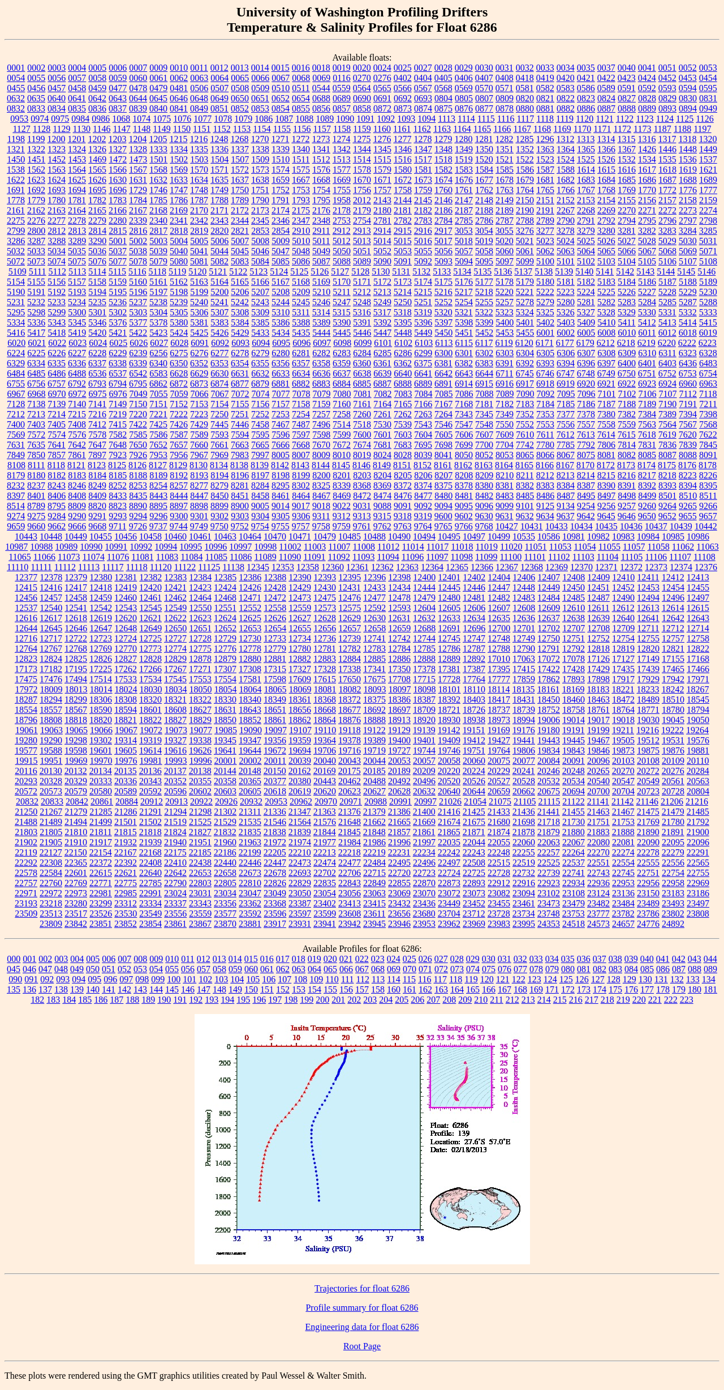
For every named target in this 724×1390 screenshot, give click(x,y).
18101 (449, 689)
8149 (382, 465)
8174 (646, 465)
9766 (464, 526)
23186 (698, 893)
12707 (573, 628)
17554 (225, 679)
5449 (423, 332)
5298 (36, 312)
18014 (101, 689)
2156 (647, 200)
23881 (250, 924)
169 (536, 989)
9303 (240, 516)
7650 (138, 445)
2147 (464, 200)
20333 (100, 781)
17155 (673, 659)
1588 (566, 169)
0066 (260, 78)
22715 (374, 873)
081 (584, 969)
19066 (101, 730)
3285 (708, 231)
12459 (100, 597)
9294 (138, 516)
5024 (566, 241)
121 (503, 979)
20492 (399, 781)
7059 (179, 394)
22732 (523, 873)
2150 (525, 200)
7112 (688, 394)
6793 (97, 383)
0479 (158, 88)
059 (235, 969)
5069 (688, 251)
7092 (546, 394)
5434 (281, 332)
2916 (423, 231)
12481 (474, 597)
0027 (423, 67)
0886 (586, 108)
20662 (523, 791)
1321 (16, 149)
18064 (250, 689)
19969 (76, 760)
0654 (301, 98)
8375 (443, 485)
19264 (697, 730)
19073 (176, 730)
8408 (77, 496)
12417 (75, 587)
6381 (443, 363)
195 (243, 999)
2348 (321, 220)
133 (693, 979)
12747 (474, 638)
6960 (688, 383)
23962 (449, 924)
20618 (275, 791)
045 (13, 969)
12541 (75, 608)
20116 (26, 771)
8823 (118, 506)
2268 (586, 210)
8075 (586, 455)
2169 (179, 210)
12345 (258, 567)
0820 (525, 98)
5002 (138, 241)
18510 (673, 699)
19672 (275, 750)
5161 (158, 281)
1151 (201, 129)
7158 (301, 404)
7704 (504, 445)
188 (132, 999)
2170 (199, 210)
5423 (158, 332)
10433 (556, 526)
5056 (443, 251)
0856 (321, 108)
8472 (362, 496)
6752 (667, 373)
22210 (299, 852)
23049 (275, 893)
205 (401, 999)
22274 (623, 852)
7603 (403, 434)
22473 (299, 862)
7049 (139, 394)
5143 (645, 271)
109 (316, 979)
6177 (565, 343)
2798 (708, 220)
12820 (648, 648)
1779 (36, 200)
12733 (275, 638)
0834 (57, 108)
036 (584, 959)
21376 (349, 811)
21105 (525, 801)
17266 (150, 669)
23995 (523, 924)
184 (69, 999)
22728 (499, 873)
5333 (708, 312)
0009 (158, 67)
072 (441, 969)
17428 (573, 669)
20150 (275, 771)
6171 (545, 343)
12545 (150, 608)
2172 (240, 210)
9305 (281, 516)
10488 (374, 536)
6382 (464, 363)
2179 (362, 210)
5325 (545, 312)
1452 (57, 159)
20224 (474, 771)
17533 (125, 679)
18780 (673, 710)
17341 (374, 669)
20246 (548, 771)
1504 (219, 159)
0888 (627, 108)
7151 (158, 404)
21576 (324, 822)
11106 (656, 557)
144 (156, 989)
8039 (423, 455)
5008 (260, 241)
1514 (362, 159)
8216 (627, 475)
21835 (250, 832)
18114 (499, 689)
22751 (648, 873)
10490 (399, 536)
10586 (548, 536)
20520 (449, 781)
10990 (91, 546)
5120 (197, 271)
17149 (648, 659)
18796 (26, 720)
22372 (100, 862)
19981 (151, 760)
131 (661, 979)
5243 (260, 302)
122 (518, 979)
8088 (688, 455)
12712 (673, 628)
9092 (423, 506)
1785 (158, 200)
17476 (51, 679)
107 (284, 979)
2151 (545, 200)
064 (314, 969)
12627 (299, 618)
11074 (94, 557)
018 (298, 959)
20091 (573, 760)
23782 (623, 913)
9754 (260, 526)
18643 (250, 710)
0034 (566, 67)
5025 (586, 241)
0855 (301, 108)
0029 (464, 67)
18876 (349, 720)
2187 (464, 210)
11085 (216, 557)
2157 (667, 200)
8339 (342, 485)
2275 (16, 220)
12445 (449, 587)
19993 (176, 760)
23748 (548, 913)
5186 (647, 281)
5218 (484, 292)
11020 (511, 546)
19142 (449, 730)
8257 (179, 485)
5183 (606, 281)
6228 (97, 353)
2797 (688, 220)
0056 (57, 78)
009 (156, 959)
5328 (606, 312)
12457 (51, 597)
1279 (443, 139)
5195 (118, 292)
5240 (199, 302)
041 (663, 959)
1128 (41, 129)
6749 (606, 373)
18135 (523, 689)
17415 (523, 669)
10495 (449, 536)
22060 (523, 842)
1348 (443, 149)
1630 (118, 180)
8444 (179, 496)
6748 (586, 373)
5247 (342, 302)
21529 (225, 822)
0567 (423, 88)
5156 (57, 281)
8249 (97, 485)
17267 (175, 669)
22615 (100, 873)
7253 (281, 414)
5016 (423, 241)
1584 (484, 169)
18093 (375, 689)
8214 (586, 475)
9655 (688, 516)
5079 (158, 261)
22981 (100, 893)
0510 (281, 88)
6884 (342, 383)
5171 (362, 281)
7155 (240, 404)
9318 (403, 516)
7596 (281, 434)
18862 (299, 720)
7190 (667, 404)
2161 (16, 210)
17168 (698, 659)
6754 (708, 373)
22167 (125, 852)
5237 (138, 302)
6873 (199, 383)
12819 (623, 648)
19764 (499, 750)
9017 (301, 506)
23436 (424, 903)
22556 (673, 862)
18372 (349, 699)
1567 (138, 169)
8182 (57, 475)
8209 (484, 475)
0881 (545, 108)
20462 (349, 781)
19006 (548, 720)
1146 (101, 129)
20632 (424, 791)
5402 (545, 322)
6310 (647, 353)
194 (227, 999)
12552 (250, 608)
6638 (362, 373)
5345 (77, 322)
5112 (57, 271)
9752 (240, 526)
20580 (100, 791)
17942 (673, 679)
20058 (449, 760)
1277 (402, 139)
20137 (175, 771)
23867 (200, 924)
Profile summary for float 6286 (361, 1307)
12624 (225, 618)
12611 (598, 608)
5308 (240, 312)
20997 (425, 801)
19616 (175, 750)
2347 (301, 220)
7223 (199, 414)
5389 (321, 322)
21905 (51, 842)
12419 (125, 587)
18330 (225, 699)
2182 (423, 210)
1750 (240, 190)
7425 (158, 424)
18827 (175, 720)
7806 (606, 445)
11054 (585, 546)
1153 (242, 129)
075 (488, 969)
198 (291, 999)
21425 (474, 811)
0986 (101, 118)
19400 (399, 740)
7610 (525, 434)
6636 (321, 373)
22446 (250, 862)
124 (550, 979)
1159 (361, 129)
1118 (545, 118)
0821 (545, 98)
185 (85, 999)
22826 (275, 883)
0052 (688, 67)
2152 (566, 200)
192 (195, 999)
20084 (548, 760)
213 (528, 999)
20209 (424, 771)
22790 (175, 883)
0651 (260, 98)
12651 (200, 628)
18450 (548, 699)
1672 (403, 180)
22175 (175, 852)
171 (552, 989)
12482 (499, 597)
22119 (26, 852)
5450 (443, 332)
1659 (281, 180)
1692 (36, 190)
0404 (423, 78)
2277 (57, 220)
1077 (202, 118)
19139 (424, 730)
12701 (523, 628)
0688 (321, 98)
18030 (151, 689)
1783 (118, 200)
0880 (525, 108)
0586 (586, 88)
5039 (158, 251)
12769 (100, 648)
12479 (424, 597)
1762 (484, 190)
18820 (100, 720)
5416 (16, 332)
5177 (484, 281)
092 (47, 979)
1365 (586, 149)
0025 (403, 67)
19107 (300, 730)
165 (473, 989)
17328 (324, 669)
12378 (51, 577)
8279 (219, 485)
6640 (403, 373)
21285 (100, 811)
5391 (362, 322)
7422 (138, 424)
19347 (250, 740)
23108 (573, 893)
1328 (138, 149)
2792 (606, 220)
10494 (424, 536)
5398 (464, 322)
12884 (349, 659)
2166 (118, 210)
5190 (16, 292)
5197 (158, 292)
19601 (100, 750)
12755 (648, 638)
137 (45, 989)
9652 (667, 516)
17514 (100, 679)
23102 (548, 893)
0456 (36, 88)
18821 (125, 720)
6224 (16, 353)
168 (520, 989)
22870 (424, 883)
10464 (250, 536)
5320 (443, 312)
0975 (60, 118)
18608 (175, 710)
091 (31, 979)
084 (631, 969)
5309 (260, 312)
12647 (100, 628)
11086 (241, 557)
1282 (504, 139)
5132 (421, 271)
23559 (200, 913)
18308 (125, 699)
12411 (648, 577)
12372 (631, 567)
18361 (299, 699)
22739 (548, 873)
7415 (118, 424)
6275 (179, 353)
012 (203, 959)
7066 (200, 394)
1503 (199, 159)
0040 (627, 67)
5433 (260, 332)
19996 (200, 760)
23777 (598, 913)
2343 (219, 220)
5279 (545, 302)
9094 (443, 506)
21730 (573, 822)
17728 (449, 679)
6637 (342, 373)
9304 (260, 516)
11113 (89, 567)
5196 (138, 292)
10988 (41, 546)
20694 (573, 791)
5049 (321, 251)
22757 (26, 883)
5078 (138, 261)
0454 (708, 78)
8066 (545, 455)
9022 (342, 506)
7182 (504, 404)
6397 (606, 363)
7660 (199, 445)
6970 (57, 394)
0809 (504, 98)
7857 (57, 455)
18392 (449, 699)
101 (189, 979)
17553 (200, 679)
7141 (97, 404)
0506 (199, 88)
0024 (382, 67)
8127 (158, 465)
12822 (698, 648)
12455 (698, 587)
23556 (175, 913)
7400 (16, 424)
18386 (399, 699)
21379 (374, 811)
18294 (51, 699)
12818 (598, 648)
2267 (566, 210)
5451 (464, 332)
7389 (667, 414)
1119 (565, 118)
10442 (706, 526)
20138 (200, 771)
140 (93, 989)
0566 (403, 88)
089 (710, 969)
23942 (349, 924)
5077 (118, 261)
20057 (424, 760)
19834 (548, 750)
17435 (623, 669)
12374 (681, 567)
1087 (284, 118)
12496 (673, 597)
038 (615, 959)
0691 (382, 98)
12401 (449, 577)
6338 (118, 363)
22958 (673, 883)
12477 (374, 597)
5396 (423, 322)
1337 (240, 149)
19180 (548, 730)
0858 (362, 108)
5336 (36, 322)
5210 (321, 292)
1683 (586, 180)
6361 (382, 363)
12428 (275, 587)
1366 (606, 149)
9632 (525, 516)
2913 (362, 231)
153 (298, 989)
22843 (349, 883)
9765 (443, 526)
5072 (16, 261)
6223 (708, 343)
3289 (77, 241)
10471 (299, 536)
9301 (199, 516)
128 (613, 979)
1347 (423, 149)
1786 (179, 200)
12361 (357, 567)
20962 (301, 801)
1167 (522, 129)
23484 (623, 903)
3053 (464, 231)
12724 (125, 638)
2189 (504, 210)
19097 (275, 730)
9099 (504, 506)
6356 (281, 363)
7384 (647, 414)
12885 (374, 659)
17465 (673, 669)
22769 (75, 883)
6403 (667, 363)
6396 (586, 363)
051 (108, 969)
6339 (138, 363)
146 (188, 989)
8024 (382, 455)
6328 (708, 353)
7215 (77, 414)
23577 (225, 913)
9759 (342, 526)
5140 (584, 271)
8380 (484, 485)
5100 (545, 261)
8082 (627, 455)
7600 (362, 434)
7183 (525, 404)
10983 (623, 536)
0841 (179, 108)
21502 (150, 822)
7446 (240, 424)
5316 (362, 312)
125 (566, 979)
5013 (362, 241)
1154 (261, 129)
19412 (474, 740)
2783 (423, 220)
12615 (698, 608)
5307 (219, 312)
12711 (648, 628)
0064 (219, 78)
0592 (647, 88)
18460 (573, 699)
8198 (281, 475)
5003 (158, 241)
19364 (324, 740)
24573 (598, 924)
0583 (566, 88)
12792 (573, 648)
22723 (424, 873)
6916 (504, 383)
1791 (281, 200)
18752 (548, 710)
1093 (406, 118)
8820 (97, 506)
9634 (545, 516)
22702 (324, 873)
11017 (437, 546)
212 (512, 999)
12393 (324, 577)
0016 (301, 67)
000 (13, 959)
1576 (321, 169)
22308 (51, 862)
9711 (117, 526)
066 (346, 969)
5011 (321, 241)
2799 (16, 231)
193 (211, 999)
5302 (118, 312)
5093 (443, 261)
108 (300, 979)
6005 (586, 332)
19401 (424, 740)
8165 (524, 465)
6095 (281, 343)
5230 (708, 292)
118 (455, 979)
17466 (698, 669)
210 (481, 999)
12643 (698, 618)
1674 (443, 180)
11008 (364, 546)
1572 (240, 169)
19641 (225, 750)
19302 (100, 740)
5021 (525, 241)
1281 (484, 139)
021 (346, 959)
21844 (324, 832)
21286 (125, 811)
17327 (299, 669)
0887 (606, 108)
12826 (100, 659)
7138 (36, 404)
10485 (349, 536)
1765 (545, 190)
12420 (150, 587)
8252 (118, 485)
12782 (349, 648)
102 (205, 979)
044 (710, 959)
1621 (708, 169)
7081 (363, 394)
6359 (342, 363)
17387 (474, 669)
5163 (199, 281)
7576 (77, 434)
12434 (399, 587)
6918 (545, 383)
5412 (647, 322)
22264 (573, 852)
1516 (403, 159)
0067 (281, 78)
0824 (606, 98)
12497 (698, 597)
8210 (504, 475)
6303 (504, 353)
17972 (26, 689)
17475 (26, 679)
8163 (484, 465)
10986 (698, 536)
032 (520, 959)
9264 (667, 506)
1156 (302, 129)
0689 (342, 98)
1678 (504, 180)
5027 (627, 241)
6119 (503, 343)
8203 (362, 475)
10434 (581, 526)
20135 (125, 771)
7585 (138, 434)
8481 (464, 496)
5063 (566, 251)
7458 (260, 424)
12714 (698, 628)
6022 (57, 343)
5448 (403, 332)
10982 (598, 536)
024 (393, 959)
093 (63, 979)
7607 (484, 434)
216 (576, 999)
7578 (97, 434)
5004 (179, 241)
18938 (474, 720)
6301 (464, 353)
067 (362, 969)
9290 (77, 516)
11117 (112, 567)
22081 (623, 842)
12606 (474, 608)
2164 (77, 210)
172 (568, 989)
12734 (299, 638)
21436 (523, 811)
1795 (321, 200)
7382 (627, 414)
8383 (545, 485)
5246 (321, 302)
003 (61, 959)
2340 (158, 220)
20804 (698, 791)
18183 (598, 689)
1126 (704, 118)
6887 (382, 383)
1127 (21, 129)
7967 (199, 455)
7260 (362, 414)
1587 (545, 169)
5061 (525, 251)
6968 (37, 394)
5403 (566, 322)
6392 (525, 363)
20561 (673, 781)
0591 (627, 88)
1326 (97, 149)
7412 (97, 424)
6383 (484, 363)
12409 (598, 577)
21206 (672, 801)
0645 (158, 98)
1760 (443, 190)
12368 (531, 567)
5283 (627, 302)
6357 (301, 363)
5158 (97, 281)
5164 (219, 281)
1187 (662, 129)
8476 (403, 496)
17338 (349, 669)
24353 (548, 924)
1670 (362, 180)
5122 (238, 271)
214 (544, 999)
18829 (200, 720)
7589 (199, 434)
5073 (36, 261)
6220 (667, 343)
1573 (260, 169)
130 (645, 979)
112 (362, 979)
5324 (525, 312)
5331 (667, 312)
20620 (324, 791)
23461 (523, 903)
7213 (36, 414)
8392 (647, 485)
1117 (525, 118)
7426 (179, 424)
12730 (250, 638)
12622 (175, 618)
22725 (474, 873)
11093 (363, 557)
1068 (121, 118)
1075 (162, 118)
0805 (464, 98)
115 (409, 979)
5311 (300, 312)
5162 (179, 281)
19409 (449, 740)
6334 (36, 363)
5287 (688, 302)
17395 (499, 669)
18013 (76, 689)
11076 (118, 557)
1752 (281, 190)
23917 (275, 924)
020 (330, 959)
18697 (399, 710)
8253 (138, 485)
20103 (623, 760)
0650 (240, 98)
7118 (708, 394)
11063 (707, 546)
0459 (97, 88)
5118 (157, 271)
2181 (403, 210)
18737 (499, 710)
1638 (260, 180)
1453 (77, 159)
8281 (240, 485)
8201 (342, 475)
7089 (505, 394)
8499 (647, 496)
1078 (223, 118)
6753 (688, 373)
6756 (36, 383)
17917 (623, 679)
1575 (301, 169)
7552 (525, 424)
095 (94, 979)
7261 (382, 414)
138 (61, 989)
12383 (175, 577)
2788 (525, 220)
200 (322, 999)
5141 (605, 271)
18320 (150, 699)
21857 (399, 832)
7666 (281, 445)
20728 (673, 791)
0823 (586, 98)
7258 (342, 414)
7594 (240, 434)
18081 (325, 689)
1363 (545, 149)
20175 (349, 771)
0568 (443, 88)
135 (13, 989)
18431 (523, 699)
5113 (77, 271)
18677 (349, 710)
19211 (623, 730)
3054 (484, 231)
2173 (260, 210)
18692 (374, 710)
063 (298, 969)
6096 (301, 343)
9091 (403, 506)
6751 (647, 373)
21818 (150, 832)
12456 (26, 597)
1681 (545, 180)
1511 (300, 159)
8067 (566, 455)
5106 (667, 261)
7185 (566, 404)
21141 (598, 801)
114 (393, 979)
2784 (443, 220)
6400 (627, 363)
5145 (686, 271)
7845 (708, 445)
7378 (586, 414)
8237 (36, 485)
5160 (138, 281)
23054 (324, 893)
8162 (463, 465)
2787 (504, 220)
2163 (57, 210)
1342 (342, 149)
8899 (219, 506)
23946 (399, 924)
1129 (61, 129)
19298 (75, 740)
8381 (504, 485)
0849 (199, 108)
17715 (424, 679)
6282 (321, 353)
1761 (464, 190)
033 (536, 959)
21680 (499, 822)
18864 (324, 720)
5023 (545, 241)
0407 (484, 78)
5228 (667, 292)
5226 (627, 292)
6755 (16, 383)
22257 (548, 852)
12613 (648, 608)
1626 (97, 180)
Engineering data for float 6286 (362, 1327)
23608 (349, 913)
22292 (26, 862)
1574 (281, 169)
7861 (77, 455)
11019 (487, 546)
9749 (199, 526)
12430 (324, 587)
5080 (179, 261)
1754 (321, 190)
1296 (545, 139)
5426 (219, 332)
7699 (464, 445)
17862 (548, 679)
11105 (631, 557)
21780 (673, 822)
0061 (158, 78)
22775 (125, 883)
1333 (158, 149)
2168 (158, 210)
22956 (648, 883)
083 (615, 969)
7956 (179, 455)
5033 (36, 251)
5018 (464, 241)
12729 (225, 638)
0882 (566, 108)
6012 (667, 332)
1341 (321, 149)
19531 (673, 740)
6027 (159, 343)
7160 (342, 404)
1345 (382, 149)
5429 (240, 332)
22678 (275, 873)
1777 (708, 190)
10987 (16, 546)
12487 (598, 597)
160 (393, 989)
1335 (199, 149)
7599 (342, 434)
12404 (499, 577)
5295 (16, 312)
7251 (240, 414)
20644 (474, 791)
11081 (142, 557)
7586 (158, 434)
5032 (16, 251)
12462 (175, 597)
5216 (443, 292)
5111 (37, 271)
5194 (97, 292)
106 (268, 979)
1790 (260, 200)
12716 (26, 638)
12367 (506, 567)
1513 (342, 159)
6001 (545, 332)
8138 (239, 465)
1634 (199, 180)
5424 (179, 332)
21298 (200, 811)
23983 (499, 924)
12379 (75, 577)
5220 (504, 292)
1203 (117, 139)
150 (251, 989)
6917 (525, 383)
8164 (504, 465)
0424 (647, 78)
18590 (100, 710)
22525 (548, 862)
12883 (324, 659)
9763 (403, 526)
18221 (622, 689)
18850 (225, 720)
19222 (672, 730)
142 (124, 989)
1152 (221, 129)
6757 (57, 383)
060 (251, 969)
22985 (125, 893)
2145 (423, 200)
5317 (382, 312)
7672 (342, 445)
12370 (581, 567)
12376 (706, 567)
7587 (179, 434)
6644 (484, 373)
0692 (403, 98)
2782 (403, 220)
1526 (606, 159)
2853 (260, 231)
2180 (382, 210)
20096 (598, 760)
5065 (606, 251)
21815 (125, 832)
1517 (423, 159)
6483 (708, 363)
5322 (484, 312)
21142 (622, 801)
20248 (573, 771)
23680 (424, 913)
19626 (200, 750)
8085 (647, 455)
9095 (464, 506)
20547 (623, 781)
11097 (437, 557)
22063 (548, 842)
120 (487, 979)
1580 (403, 169)
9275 (36, 516)
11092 (339, 557)
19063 (51, 730)
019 (314, 959)
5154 (16, 281)
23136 (623, 893)
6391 (504, 363)
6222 (687, 343)
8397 (16, 496)
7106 (648, 394)
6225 (36, 353)
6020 (16, 343)
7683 (403, 445)
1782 (97, 200)
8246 (77, 485)
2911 (321, 231)
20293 (26, 781)
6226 (57, 353)
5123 (258, 271)
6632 (260, 373)
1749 (219, 190)
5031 (708, 241)
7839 (688, 445)
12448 (523, 587)
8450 (219, 496)
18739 (523, 710)
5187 (667, 281)
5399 (484, 322)
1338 (260, 149)
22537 (573, 862)
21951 (200, 842)
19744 (424, 750)
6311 (667, 353)
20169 (324, 771)
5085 (281, 261)
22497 (449, 862)
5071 (708, 251)
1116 (506, 118)
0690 (362, 98)
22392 (125, 862)
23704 (449, 913)
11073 (69, 557)
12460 (125, 597)
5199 (199, 292)
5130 (381, 271)
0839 (138, 108)
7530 (382, 424)
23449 (449, 903)
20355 (200, 781)
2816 (138, 231)
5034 (57, 251)
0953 (19, 118)
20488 (374, 781)
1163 (442, 129)
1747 (179, 190)
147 (203, 989)
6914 (464, 383)
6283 (342, 353)
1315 (626, 139)
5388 (301, 322)
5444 (321, 332)
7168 (464, 404)
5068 (667, 251)
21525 (200, 822)
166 (488, 989)
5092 (423, 261)
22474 (324, 862)
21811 (100, 832)
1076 (182, 118)
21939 (150, 842)
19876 (673, 750)
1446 (667, 149)
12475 (324, 597)
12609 (548, 608)
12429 (299, 587)
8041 (443, 455)
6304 (525, 353)
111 (347, 979)
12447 (499, 587)
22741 (573, 873)
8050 (464, 455)
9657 (708, 516)
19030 (648, 720)
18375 (374, 699)
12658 (374, 628)
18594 (125, 710)
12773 (150, 648)
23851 (100, 924)
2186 (443, 210)
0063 (199, 78)
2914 (382, 231)
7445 (219, 424)
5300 (77, 312)
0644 (138, 98)
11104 (608, 557)
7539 (403, 424)
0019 (342, 67)
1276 (382, 139)
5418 (57, 332)
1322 (36, 149)
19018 (623, 720)
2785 (464, 220)
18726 (474, 710)
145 (172, 989)
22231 (399, 852)
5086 (301, 261)
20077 (523, 760)
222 (671, 999)
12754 (623, 638)
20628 (399, 791)
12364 (432, 567)
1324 (77, 149)
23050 (299, 893)
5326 (566, 312)
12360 (332, 567)
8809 (77, 506)
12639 (598, 618)
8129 (178, 465)
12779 (275, 648)
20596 (175, 791)
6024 (98, 343)
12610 (573, 608)
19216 (647, 730)
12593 (399, 608)
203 (370, 999)
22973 (75, 893)
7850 (36, 455)
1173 (642, 129)
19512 (648, 740)
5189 (708, 281)
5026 (606, 241)
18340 (250, 699)
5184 (627, 281)
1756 (362, 190)
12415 (26, 587)
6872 (179, 383)
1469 (97, 159)
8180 (36, 475)
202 (354, 999)
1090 (345, 118)
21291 (150, 811)
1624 (57, 180)
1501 (158, 159)
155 (330, 989)
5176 (464, 281)
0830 (688, 98)
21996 (399, 842)
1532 (627, 159)
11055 (609, 546)
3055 (504, 231)
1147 (121, 129)
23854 (150, 924)
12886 (399, 659)
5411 (626, 322)
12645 (51, 628)
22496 (424, 862)
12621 (150, 618)
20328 (51, 781)
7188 (627, 404)
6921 (606, 383)
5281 (586, 302)
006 (108, 959)
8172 (606, 465)
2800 (36, 231)
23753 (573, 913)
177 (647, 989)
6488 (77, 373)
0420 (566, 78)
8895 (158, 506)
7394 (688, 414)
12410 (623, 577)
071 (425, 969)
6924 (667, 383)
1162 (422, 129)
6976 (118, 394)
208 (449, 999)
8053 (504, 455)
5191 (36, 292)
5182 (586, 281)
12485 (573, 597)
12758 (698, 638)
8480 (443, 496)
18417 (499, 699)
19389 (374, 740)
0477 (118, 88)
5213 (382, 292)
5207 (260, 292)
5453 (504, 332)
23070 (424, 893)
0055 (36, 78)
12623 (200, 618)
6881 (281, 383)
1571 (219, 169)
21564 (299, 822)
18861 (275, 720)
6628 (179, 373)
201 (338, 999)
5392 (382, 322)
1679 (525, 180)
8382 (525, 485)
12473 (299, 597)
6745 (525, 373)
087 (679, 969)
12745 (449, 638)
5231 (16, 302)
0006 (118, 67)
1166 (502, 129)
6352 (199, 363)
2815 (118, 231)
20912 (151, 801)
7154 (219, 404)
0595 (708, 88)
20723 (648, 791)
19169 (499, 730)
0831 (708, 98)
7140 (77, 404)
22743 (598, 873)
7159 (321, 404)
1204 (137, 139)
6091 (200, 343)
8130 (198, 465)
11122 (185, 567)
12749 (523, 638)
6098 (342, 343)
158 (378, 989)
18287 (26, 699)
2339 (138, 220)
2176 (321, 210)
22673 (250, 873)
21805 (51, 832)
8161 (443, 465)
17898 (598, 679)
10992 (141, 546)
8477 (423, 496)
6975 (98, 394)
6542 (138, 373)
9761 (362, 526)
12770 (125, 648)
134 (709, 979)
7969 (219, 455)
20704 (623, 791)
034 (552, 959)
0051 (667, 67)
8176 (687, 465)
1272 (300, 139)
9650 (647, 516)
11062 (683, 546)
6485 (36, 373)
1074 (141, 118)
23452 (474, 903)
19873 (623, 750)
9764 (423, 526)
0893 (667, 108)
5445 (342, 332)
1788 (219, 200)
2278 (77, 220)
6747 (566, 373)
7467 (281, 424)
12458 (75, 597)
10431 (531, 526)
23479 (573, 903)
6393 (545, 363)
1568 (158, 169)
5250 (403, 302)
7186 (586, 404)
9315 (382, 516)
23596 (275, 913)
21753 (623, 822)
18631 (225, 710)
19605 (125, 750)
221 (655, 999)
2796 (667, 220)
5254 (464, 302)
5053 (403, 251)
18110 (474, 689)
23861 (175, 924)
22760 (51, 883)
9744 (179, 526)
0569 (464, 88)
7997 (260, 455)
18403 (474, 699)
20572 (26, 791)
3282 (647, 231)
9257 (627, 506)
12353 (283, 567)
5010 (301, 241)
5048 (301, 251)
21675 (474, 822)
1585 (504, 169)
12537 (26, 608)
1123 (644, 118)
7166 (423, 404)
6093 (240, 343)
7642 (77, 445)
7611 (545, 434)
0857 (342, 108)
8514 (16, 506)
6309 (627, 353)
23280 (75, 903)
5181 (566, 281)
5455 (525, 332)
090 (15, 979)
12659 (399, 628)
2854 (281, 231)
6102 (403, 343)
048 (61, 969)
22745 (623, 873)
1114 (466, 118)
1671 (382, 180)
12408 (573, 577)
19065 (76, 730)
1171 (602, 129)
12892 (474, 659)
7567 (688, 424)
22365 (75, 862)
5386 (281, 322)
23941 (324, 924)
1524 (566, 159)
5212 (362, 292)
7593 (219, 434)
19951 (51, 760)
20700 (598, 791)
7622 (708, 434)
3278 (566, 231)
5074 (57, 261)
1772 (667, 190)
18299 (75, 699)
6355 (260, 363)
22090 (648, 842)
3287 (36, 241)
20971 (350, 801)
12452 (623, 587)
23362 (250, 903)
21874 (499, 832)
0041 (647, 67)
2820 (219, 231)
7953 (158, 455)
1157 (321, 129)
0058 (97, 78)
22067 (573, 842)
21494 (75, 822)
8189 (158, 475)
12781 (324, 648)
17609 (299, 679)
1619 (688, 169)
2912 (342, 231)
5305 (179, 312)
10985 (673, 536)
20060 (474, 760)
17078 (573, 659)
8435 (138, 496)
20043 (349, 760)
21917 (100, 842)
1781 (77, 200)
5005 (199, 241)
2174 (281, 210)
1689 (708, 180)
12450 (573, 587)
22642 (175, 873)
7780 (545, 445)
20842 (77, 801)
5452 (484, 332)
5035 (77, 251)
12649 (150, 628)
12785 (424, 648)
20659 (499, 791)
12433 (374, 587)
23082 (499, 893)
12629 (349, 618)
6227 (77, 353)
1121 (604, 118)
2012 (362, 200)
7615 (627, 434)
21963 (250, 842)
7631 (16, 445)
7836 (667, 445)
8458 (260, 496)
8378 (464, 485)
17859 (523, 679)
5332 (688, 312)
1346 (403, 149)
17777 (499, 679)
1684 (606, 180)
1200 (56, 139)
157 (362, 989)
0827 (627, 98)
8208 (464, 475)
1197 (702, 129)
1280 (463, 139)
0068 (301, 78)
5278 (525, 302)
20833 (52, 801)
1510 (281, 159)
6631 (240, 373)
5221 (525, 292)
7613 (586, 434)
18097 (400, 689)
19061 (26, 730)
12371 (606, 567)
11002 (290, 546)
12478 (399, 597)
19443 (548, 740)
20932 (251, 801)
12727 (175, 638)
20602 (200, 791)
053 (140, 969)
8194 (219, 475)
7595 (260, 434)
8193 (199, 475)
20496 (424, 781)
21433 (499, 811)
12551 (225, 608)
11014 (413, 546)
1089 (325, 118)
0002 (36, 67)
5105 (647, 261)
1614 (586, 169)
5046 (260, 251)
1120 (584, 118)
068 (378, 969)
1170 (582, 129)
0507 (219, 88)
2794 (627, 220)
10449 (75, 536)
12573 (324, 608)
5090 (382, 261)
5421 (118, 332)
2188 (484, 210)
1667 (301, 180)
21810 (75, 832)
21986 (374, 842)
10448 (51, 536)
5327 (586, 312)
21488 (26, 822)
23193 (26, 903)
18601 (150, 710)
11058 (658, 546)
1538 (16, 169)
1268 (239, 139)
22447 (275, 862)
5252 (443, 302)
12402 (474, 577)
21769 (648, 822)
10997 (240, 546)
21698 (523, 822)
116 (424, 979)
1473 (138, 159)
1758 (403, 190)
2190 (525, 210)
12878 (200, 659)
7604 (423, 434)
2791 (586, 220)
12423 (200, 587)
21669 (424, 822)
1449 (708, 149)
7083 (403, 394)
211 (496, 999)
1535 (667, 159)
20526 (474, 781)
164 (457, 989)
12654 (275, 628)
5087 (321, 261)
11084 (191, 557)
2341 (179, 220)
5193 (77, 292)
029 (473, 959)
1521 (504, 159)
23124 (598, 893)
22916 (523, 883)
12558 (275, 608)
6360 (362, 363)
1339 (281, 149)
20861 (101, 801)
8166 (545, 465)
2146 (443, 200)
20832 (27, 801)
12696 (474, 628)
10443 (26, 536)
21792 (698, 822)
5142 (625, 271)
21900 (698, 832)
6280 (281, 353)
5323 (504, 312)
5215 (423, 292)
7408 (77, 424)
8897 (179, 506)
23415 (374, 903)
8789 (36, 506)
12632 (424, 618)
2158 (688, 200)
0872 (382, 108)
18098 (424, 689)
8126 (137, 465)
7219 (118, 414)
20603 (225, 791)
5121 (218, 271)
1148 (141, 129)
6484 (16, 373)
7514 (342, 424)
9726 (138, 526)
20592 (150, 791)
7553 (545, 424)
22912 (499, 883)
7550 (504, 424)
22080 (598, 842)
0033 (545, 67)
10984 (648, 536)
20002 (250, 760)
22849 (374, 883)
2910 (301, 231)
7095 (566, 394)
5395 (403, 322)
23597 (299, 913)
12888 (424, 659)
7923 (118, 455)
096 (110, 979)
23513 (51, 913)
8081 (606, 455)
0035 (586, 67)
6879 (260, 383)
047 (45, 969)
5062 (545, 251)
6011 (647, 332)
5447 (382, 332)
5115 (117, 271)
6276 (199, 353)
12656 (324, 628)
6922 (627, 383)
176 (631, 989)
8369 (382, 485)
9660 (36, 526)
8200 (321, 475)
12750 (548, 638)
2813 (77, 231)
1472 (118, 159)
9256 (606, 506)
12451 (598, 587)
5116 (137, 271)
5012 (342, 241)
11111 (41, 567)
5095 (484, 261)
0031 (504, 67)
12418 (100, 587)
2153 (586, 200)
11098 (462, 557)
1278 (422, 139)
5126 (320, 271)
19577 (26, 750)
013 (219, 959)
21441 (548, 811)
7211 (708, 404)
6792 (77, 383)
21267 (51, 811)
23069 (399, 893)
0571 (504, 88)
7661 (219, 445)
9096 (484, 506)
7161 (362, 404)
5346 (97, 322)
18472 (623, 699)
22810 (250, 883)
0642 (97, 98)
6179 (585, 343)
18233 (647, 689)
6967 (16, 394)
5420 (97, 332)
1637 (240, 180)
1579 (382, 169)
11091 (314, 557)
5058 (484, 251)
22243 (474, 852)
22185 (200, 852)
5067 (647, 251)
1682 (566, 180)
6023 (77, 343)
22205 (275, 852)
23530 (125, 913)
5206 (240, 292)
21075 (500, 801)
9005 (260, 506)
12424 (225, 587)
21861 (424, 832)
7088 (485, 394)
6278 (240, 353)
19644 (250, 750)
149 (235, 989)
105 (253, 979)
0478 (138, 88)
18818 (75, 720)
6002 (566, 332)
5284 (647, 302)
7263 (423, 414)
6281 (301, 353)
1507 (240, 159)
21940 (175, 842)
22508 (474, 862)
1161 (402, 129)
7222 (179, 414)
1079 (243, 118)
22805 (225, 883)
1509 (260, 159)
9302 (219, 516)
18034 (176, 689)
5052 (382, 251)
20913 (176, 801)
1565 (97, 169)
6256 (158, 353)
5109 (17, 271)
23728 (499, 913)
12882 (299, 659)
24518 (573, 924)
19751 (474, 750)
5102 (586, 261)
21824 (175, 832)
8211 (524, 475)
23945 (374, 924)
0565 (382, 88)
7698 (443, 445)
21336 (275, 811)
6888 (403, 383)
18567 (75, 710)
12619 (100, 618)
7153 (199, 404)
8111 (36, 465)
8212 (545, 475)
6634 (301, 373)
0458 (77, 88)
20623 (349, 791)
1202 (97, 139)
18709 (424, 710)
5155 (36, 281)
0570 (484, 88)
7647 (97, 445)
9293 (118, 516)
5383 (219, 322)
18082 (350, 689)
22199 (250, 852)
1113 (446, 118)
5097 (504, 261)
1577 (342, 169)
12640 (623, 618)
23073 (474, 893)
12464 (200, 597)
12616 (26, 618)
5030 (688, 241)
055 (172, 969)
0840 (158, 108)
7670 (321, 445)
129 (629, 979)
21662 (374, 822)
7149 (118, 404)
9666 (77, 526)
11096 (413, 557)
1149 (161, 129)
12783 (374, 648)
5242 (240, 302)
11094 (388, 557)
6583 (158, 373)
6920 (586, 383)
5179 (525, 281)
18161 (548, 689)
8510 (688, 496)
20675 (548, 791)
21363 (324, 811)
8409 (97, 496)
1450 (16, 159)
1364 (566, 149)
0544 (321, 88)
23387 (299, 903)
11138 (233, 567)
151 (267, 989)
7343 (464, 414)
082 (599, 969)
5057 (464, 251)
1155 (282, 129)
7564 (667, 424)
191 (180, 999)
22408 (150, 862)
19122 (374, 730)
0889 (647, 108)
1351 (504, 149)
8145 (341, 465)
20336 (125, 781)
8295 (281, 485)
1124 (665, 118)
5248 (362, 302)
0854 (281, 108)
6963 (708, 383)
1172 (622, 129)
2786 (484, 220)
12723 (100, 638)
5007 (240, 241)
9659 (16, 526)
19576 (698, 740)
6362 (403, 363)
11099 (486, 557)
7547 (464, 424)
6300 (443, 353)
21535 (250, 822)
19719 (374, 750)
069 (393, 969)
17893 (573, 679)
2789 (545, 220)
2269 (606, 210)
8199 (301, 475)
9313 (362, 516)
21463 (598, 811)
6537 (118, 373)
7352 (525, 414)
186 (100, 999)
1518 (443, 159)
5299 (57, 312)
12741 (374, 638)
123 (534, 979)
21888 (623, 832)
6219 (646, 343)
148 (219, 989)
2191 (545, 210)
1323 (57, 149)
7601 (382, 434)
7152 (179, 404)
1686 (647, 180)
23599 (324, 913)
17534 (150, 679)
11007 (339, 546)
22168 (150, 852)
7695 (423, 445)
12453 (648, 587)
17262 (125, 669)
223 (686, 999)
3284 (688, 231)
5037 (118, 251)
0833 (36, 108)
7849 (16, 455)
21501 (125, 822)
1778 (16, 200)
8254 (158, 485)
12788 (499, 648)
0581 (525, 88)
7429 (199, 424)
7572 (36, 434)
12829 (175, 659)
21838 (275, 832)
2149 (504, 200)
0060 (138, 78)
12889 (449, 659)
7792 (586, 445)
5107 (688, 261)
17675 (374, 679)
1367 (627, 149)
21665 (399, 822)
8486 (545, 496)
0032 (525, 67)
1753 (301, 190)
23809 (51, 924)
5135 (482, 271)
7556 (566, 424)
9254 (586, 506)
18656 (299, 710)
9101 (525, 506)
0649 (219, 98)
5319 (423, 312)
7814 (627, 445)
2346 (281, 220)
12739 (349, 638)
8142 (280, 465)
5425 (199, 332)
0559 (342, 88)
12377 (26, 577)
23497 (698, 903)
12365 (457, 567)
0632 (16, 98)
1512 (321, 159)
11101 (535, 557)
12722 (75, 638)
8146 (361, 465)
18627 (200, 710)
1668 (321, 180)
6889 (423, 383)
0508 (240, 88)
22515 (499, 862)
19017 (598, 720)
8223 (688, 475)
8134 (219, 465)
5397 (443, 322)
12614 (673, 608)
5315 (342, 312)
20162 (299, 771)
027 (441, 959)
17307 (225, 669)
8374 (423, 485)
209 (465, 999)
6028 (179, 343)
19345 (225, 740)
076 (504, 969)
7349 (504, 414)
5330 (647, 312)
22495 (399, 862)
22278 (648, 852)
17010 (499, 659)
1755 (342, 190)
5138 (544, 271)
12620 (125, 618)
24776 (648, 924)
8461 (281, 496)
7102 (627, 394)
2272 (667, 210)
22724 (449, 873)
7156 (260, 404)
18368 (324, 699)
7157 (281, 404)
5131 (401, 271)
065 (330, 969)
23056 (349, 893)
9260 (647, 506)
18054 (225, 689)
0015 (281, 67)
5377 (138, 322)
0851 (219, 108)
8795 (57, 506)
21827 (200, 832)
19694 (299, 750)
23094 (523, 893)
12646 (75, 628)
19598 (75, 750)
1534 (647, 159)
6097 (322, 343)
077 (520, 969)
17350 (399, 669)
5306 (199, 312)
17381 (449, 669)
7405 (57, 424)
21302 (225, 811)
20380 (299, 781)
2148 (484, 200)
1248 (219, 139)
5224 (586, 292)
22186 (225, 852)
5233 (57, 302)
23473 (548, 903)
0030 (484, 67)
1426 (647, 149)
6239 (138, 353)
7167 (443, 404)
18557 (51, 710)
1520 (484, 159)
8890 (138, 506)
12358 (307, 567)
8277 (199, 485)
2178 (342, 210)
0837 (118, 108)
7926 (138, 455)
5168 (301, 281)
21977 (324, 842)
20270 (623, 771)
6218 (626, 343)
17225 (100, 669)
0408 (504, 78)
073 (457, 969)
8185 (118, 475)
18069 (300, 689)
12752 (598, 638)
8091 (708, 455)
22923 (548, 883)
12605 (449, 608)
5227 (647, 292)
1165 (482, 129)
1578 (362, 169)
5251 (423, 302)
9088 (382, 506)
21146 (647, 801)
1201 (76, 139)
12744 (424, 638)
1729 (138, 190)
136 (29, 989)
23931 (299, 924)
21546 (275, 822)
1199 (36, 139)
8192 (179, 475)
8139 (260, 465)
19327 (175, 740)
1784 (138, 200)
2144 (403, 200)
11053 (560, 546)
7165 (403, 404)
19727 (399, 750)
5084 (260, 261)
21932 (125, 842)
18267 (697, 689)
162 (425, 989)
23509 (26, 913)
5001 (118, 241)
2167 (138, 210)
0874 (423, 108)
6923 (647, 383)
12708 (598, 628)
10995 (190, 546)
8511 (708, 496)
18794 (698, 710)
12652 (225, 628)
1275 (361, 139)
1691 (16, 190)
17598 (275, 679)
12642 (673, 618)
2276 (36, 220)
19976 (126, 760)
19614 (150, 750)
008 (140, 959)
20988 (375, 801)
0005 (97, 67)
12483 (523, 597)
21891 (673, 832)
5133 (442, 271)
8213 (566, 475)
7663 (240, 445)
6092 (220, 343)
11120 (161, 567)
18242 (672, 689)
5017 (443, 241)
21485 (698, 811)
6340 (158, 363)
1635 (219, 180)
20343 (150, 781)
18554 (26, 710)
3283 (667, 231)
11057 (634, 546)
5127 (340, 271)
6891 (443, 383)
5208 (281, 292)
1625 (77, 180)
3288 (57, 241)
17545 (175, 679)
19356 (275, 740)
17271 (200, 669)
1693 (57, 190)
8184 (97, 475)
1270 (260, 139)
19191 (573, 730)
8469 (342, 496)
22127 (51, 852)
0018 (321, 67)
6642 (443, 373)
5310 (281, 312)
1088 (304, 118)
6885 (362, 383)
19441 (523, 740)
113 (378, 979)
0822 (566, 98)
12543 (125, 608)
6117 (484, 343)
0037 (606, 67)
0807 (484, 98)
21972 (275, 842)
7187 (606, 404)
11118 (137, 567)
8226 (708, 475)
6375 (423, 363)
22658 (225, 873)
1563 (57, 169)
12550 (200, 608)
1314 (606, 139)
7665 (260, 445)
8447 (199, 496)
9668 (97, 526)
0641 (77, 98)
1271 (280, 139)
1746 (158, 190)
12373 (656, 567)
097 (126, 979)
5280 (566, 302)
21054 (475, 801)
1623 (36, 180)
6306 (566, 353)
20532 (548, 781)
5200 (219, 292)
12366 (482, 567)
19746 (449, 750)
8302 (301, 485)
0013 (240, 67)
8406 (57, 496)
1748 (199, 190)
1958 (342, 200)
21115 (549, 801)
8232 (16, 485)
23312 (125, 903)
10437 (656, 526)
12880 (250, 659)
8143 (300, 465)
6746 (545, 373)
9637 (566, 516)
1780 (57, 200)
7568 (708, 424)
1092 (386, 118)
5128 (360, 271)
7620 (688, 434)
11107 (680, 557)
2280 (118, 220)
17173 (26, 669)
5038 (138, 251)
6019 (708, 332)
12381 (125, 577)
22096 (698, 842)
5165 (240, 281)
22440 (225, 862)
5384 (240, 322)
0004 (77, 67)
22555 (648, 862)
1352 (525, 149)
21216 (697, 801)
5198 (179, 292)
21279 (75, 811)
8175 (667, 465)
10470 (275, 536)
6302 (484, 353)
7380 (606, 414)
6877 (240, 383)
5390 (342, 322)
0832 (16, 108)
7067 (220, 394)
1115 (486, 118)
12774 (175, 648)
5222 (545, 292)
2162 (36, 210)
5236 (118, 302)
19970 (101, 760)
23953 (424, 924)
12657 (349, 628)
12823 (26, 659)
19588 (51, 750)
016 (267, 959)
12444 (424, 587)
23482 (598, 903)
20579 (75, 791)
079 (552, 969)
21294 (175, 811)
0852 (240, 108)
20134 (100, 771)
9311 (321, 516)
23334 (150, 903)
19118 (349, 730)
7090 (525, 394)
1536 (688, 159)
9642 (586, 516)
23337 (175, 903)
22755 (698, 873)
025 (409, 959)
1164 (462, 129)
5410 (606, 322)
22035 (449, 842)
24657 (623, 924)
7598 (321, 434)
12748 (499, 638)
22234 (424, 852)
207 (433, 999)
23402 (324, 903)
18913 (399, 720)
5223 (566, 292)
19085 (225, 730)
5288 (708, 302)
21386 (399, 811)
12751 (573, 638)
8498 (627, 496)
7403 (36, 424)
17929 (648, 679)
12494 (648, 597)
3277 (545, 231)
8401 (36, 496)
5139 (564, 271)
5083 (240, 261)
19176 (523, 730)
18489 (648, 699)
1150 (182, 129)
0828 (647, 98)
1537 (708, 159)
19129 (399, 730)
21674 (449, 822)
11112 (65, 567)
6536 (97, 373)
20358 (225, 781)
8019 (362, 455)
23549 (150, 913)
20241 (523, 771)
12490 (623, 597)
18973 (499, 720)
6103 (424, 343)
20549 (648, 781)
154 (314, 989)
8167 (565, 465)
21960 (225, 842)
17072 (548, 659)
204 (386, 999)
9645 (606, 516)
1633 (179, 180)
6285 (382, 353)
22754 (673, 873)
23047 (250, 893)
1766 (566, 190)
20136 (150, 771)
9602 (464, 516)
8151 (402, 465)
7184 (545, 404)
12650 (175, 628)
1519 (464, 159)
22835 (324, 883)
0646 (179, 98)
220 (639, 999)
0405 (443, 78)
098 (142, 979)
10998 (265, 546)
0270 (362, 78)
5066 (627, 251)
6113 (444, 343)
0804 (443, 98)
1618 (667, 169)
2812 (57, 231)
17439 (648, 669)
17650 (349, 679)
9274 (16, 516)
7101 (607, 394)
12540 (51, 608)
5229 (688, 292)
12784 (399, 648)
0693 (423, 98)
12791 (548, 648)
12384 (200, 577)
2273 (688, 210)
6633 (281, 373)
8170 (585, 465)
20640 (449, 791)
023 (378, 959)
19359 (299, 740)
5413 (667, 322)
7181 (484, 404)
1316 (646, 139)
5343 (57, 322)
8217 (647, 475)
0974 (40, 118)
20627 (374, 791)
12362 (382, 567)
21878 (523, 832)
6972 (77, 394)
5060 (504, 251)
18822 (150, 720)
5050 (342, 251)
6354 (240, 363)
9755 (281, 526)
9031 (362, 506)
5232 (36, 302)
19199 (598, 730)
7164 (382, 404)
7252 (260, 414)
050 (93, 969)
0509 (260, 88)
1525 (586, 159)
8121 (76, 465)
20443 (324, 781)
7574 (57, 434)
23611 (374, 913)
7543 (423, 424)
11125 (209, 567)
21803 (26, 832)
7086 (464, 394)
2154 (606, 200)
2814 (97, 231)
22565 (698, 862)
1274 (341, 139)
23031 (200, 893)
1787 (199, 200)
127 (598, 979)
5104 (627, 261)
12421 (175, 587)
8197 (260, 475)
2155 (627, 200)
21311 (250, 811)
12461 (150, 597)
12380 (100, 577)
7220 (138, 414)
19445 (573, 740)
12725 (150, 638)
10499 (499, 536)
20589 (125, 791)
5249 (382, 302)
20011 (275, 760)
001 (29, 959)
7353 (545, 414)
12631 (399, 618)
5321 (464, 312)
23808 (698, 913)
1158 (342, 129)
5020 (504, 241)
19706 (324, 750)
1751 (260, 190)
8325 (321, 485)
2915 (403, 231)
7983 (240, 455)
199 (306, 999)
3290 (97, 241)
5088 (342, 261)
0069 (321, 78)
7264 (443, 414)
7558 (606, 424)
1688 (688, 180)
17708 (399, 679)
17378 (424, 669)
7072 (240, 394)
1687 (667, 180)
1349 (464, 149)
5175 (443, 281)
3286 (16, 241)
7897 (97, 455)
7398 (708, 414)
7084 (424, 394)
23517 (75, 913)
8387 (586, 485)
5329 (627, 312)
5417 (36, 332)
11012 (388, 546)
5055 (423, 251)
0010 (179, 67)
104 (237, 979)
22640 (150, 873)
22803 (200, 883)
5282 (606, 302)
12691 (449, 628)
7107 (668, 394)
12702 (548, 628)
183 (53, 999)
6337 (97, 363)
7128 (16, 404)
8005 (281, 455)
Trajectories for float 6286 (362, 1288)
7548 (484, 424)
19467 (598, 740)
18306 (100, 699)
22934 (573, 883)
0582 (545, 88)
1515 (382, 159)
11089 (265, 557)
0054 (16, 78)
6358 (321, 363)
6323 (688, 353)
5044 (219, 251)
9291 (97, 516)
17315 (275, 669)
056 (188, 969)
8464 (301, 496)
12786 (449, 648)
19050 (698, 720)
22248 (499, 852)
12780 (299, 648)
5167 (281, 281)
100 (173, 979)
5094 (464, 261)
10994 (165, 546)
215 (560, 999)
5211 (341, 292)
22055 (499, 842)
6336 (77, 363)
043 (694, 959)
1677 (484, 180)
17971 (698, 679)
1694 (77, 190)
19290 (51, 740)
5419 (77, 332)
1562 (36, 169)
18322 (200, 699)
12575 (349, 608)
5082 (219, 261)
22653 (200, 873)
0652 (281, 98)
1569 (179, 169)
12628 (324, 618)
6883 (321, 383)
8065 (525, 455)
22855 (399, 883)
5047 (281, 251)
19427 (499, 740)
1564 (77, 169)
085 (647, 969)
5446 (362, 332)
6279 (260, 353)
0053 (708, 67)
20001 (225, 760)
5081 (199, 261)
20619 (299, 791)
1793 (301, 200)
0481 (179, 88)
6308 (606, 353)
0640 (57, 98)
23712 (474, 913)
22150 (75, 852)
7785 (566, 445)
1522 (525, 159)
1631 (138, 180)
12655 (299, 628)
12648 (125, 628)
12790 (523, 648)
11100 (510, 557)
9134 (566, 506)
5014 (382, 241)
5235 (97, 302)
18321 (175, 699)
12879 (225, 659)
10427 (506, 526)
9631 (504, 516)
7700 (484, 445)
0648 (199, 98)
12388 (275, 577)
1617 (647, 169)
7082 (383, 394)
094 (78, 979)
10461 (200, 536)
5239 (179, 302)
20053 (399, 760)
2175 (301, 210)
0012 (219, 67)
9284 (57, 516)
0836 (97, 108)
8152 (422, 465)
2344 (240, 220)
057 (203, 969)
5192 (57, 292)
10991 (116, 546)
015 (251, 959)
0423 (627, 78)
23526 (100, 913)
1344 (362, 149)
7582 (118, 434)
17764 (474, 679)
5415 (708, 322)
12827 (125, 659)
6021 (37, 343)
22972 (51, 893)
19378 (349, 740)
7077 (281, 394)
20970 (325, 801)
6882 (301, 383)
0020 (362, 67)
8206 (423, 475)
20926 (226, 801)
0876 (464, 108)
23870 (225, 924)
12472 (275, 597)
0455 (16, 88)
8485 (525, 496)
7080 (342, 394)
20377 (275, 781)
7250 (219, 414)
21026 (450, 801)
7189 (647, 404)
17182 (51, 669)
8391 (627, 485)
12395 (349, 577)
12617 (51, 618)
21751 (598, 822)
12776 (225, 648)
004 (77, 959)
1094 (426, 118)
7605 (443, 434)
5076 (97, 261)
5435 (301, 332)
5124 (279, 271)
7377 (566, 414)
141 (108, 989)
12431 (349, 587)
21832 (225, 832)
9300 (179, 516)
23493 (673, 903)
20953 (276, 801)
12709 (623, 628)
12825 (75, 659)
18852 (250, 720)
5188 (688, 281)
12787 (474, 648)
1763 (504, 190)
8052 (484, 455)
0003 (57, 67)
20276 (673, 771)
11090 (290, 557)
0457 (57, 88)
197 (275, 999)
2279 (97, 220)
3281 (627, 231)
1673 (423, 180)
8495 (586, 496)
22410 (175, 862)
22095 (673, 842)
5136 (503, 271)
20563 (698, 781)
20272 (648, 771)
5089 (362, 261)
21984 (349, 842)
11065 (19, 557)
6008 (606, 332)
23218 (51, 903)
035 (568, 959)
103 (221, 979)
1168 (542, 129)
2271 (647, 210)
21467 (623, 811)
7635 (36, 445)
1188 (682, 129)
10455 (100, 536)
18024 (126, 689)
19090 (250, 730)
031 (504, 959)
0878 (504, 108)
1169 (562, 129)
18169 (573, 689)
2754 (362, 220)
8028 (403, 455)
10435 (606, 526)
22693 (299, 873)
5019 (484, 241)
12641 (648, 618)
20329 (75, 781)
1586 (525, 169)
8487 (566, 496)
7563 (647, 424)
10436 (631, 526)
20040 (324, 760)
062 (283, 969)
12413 (698, 577)
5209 (301, 292)
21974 (299, 842)
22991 (150, 893)
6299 (423, 353)
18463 (598, 699)
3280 (606, 231)
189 (148, 999)
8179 (16, 475)
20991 (400, 801)
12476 (349, 597)
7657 (179, 445)
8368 (362, 485)
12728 (200, 638)
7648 (118, 445)
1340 (301, 149)
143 (140, 989)
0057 (77, 78)
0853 (260, 108)
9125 (545, 506)
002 (45, 959)
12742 (399, 638)
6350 (179, 363)
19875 (648, 750)
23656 (399, 913)
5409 (586, 322)
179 (679, 989)
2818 (179, 231)
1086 (264, 118)
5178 (504, 281)
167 (504, 989)
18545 (698, 699)
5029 (667, 241)
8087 (667, 455)
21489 (51, 822)
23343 (200, 903)
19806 (523, 750)
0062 (179, 78)
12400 (424, 577)
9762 (382, 526)
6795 (138, 383)
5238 (158, 302)
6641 (423, 373)
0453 (688, 78)
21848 (374, 832)
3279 (586, 231)
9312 (342, 516)
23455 (499, 903)
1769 (627, 190)
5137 (523, 271)
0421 (586, 78)
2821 (240, 231)
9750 (219, 526)
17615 (324, 679)
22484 (374, 862)
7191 (688, 404)
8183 (77, 475)
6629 (199, 373)
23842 (75, 924)
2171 (219, 210)
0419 (545, 78)
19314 (125, 740)
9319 (423, 516)
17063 (523, 659)
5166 (260, 281)
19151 (474, 730)
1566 (118, 169)
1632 (158, 180)
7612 (566, 434)
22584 (51, 873)
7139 (57, 404)
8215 (606, 475)
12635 (499, 618)
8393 (667, 485)
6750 (627, 373)
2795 (647, 220)
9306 (301, 516)
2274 (708, 210)
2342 (199, 220)
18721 (449, 710)
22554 (623, 862)
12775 (200, 648)
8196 (240, 475)
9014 (281, 506)
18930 (449, 720)
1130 (81, 129)
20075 (499, 760)
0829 (667, 98)
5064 (586, 251)
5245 (301, 302)
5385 (260, 322)
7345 (484, 414)
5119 (177, 271)
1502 (179, 159)
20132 (75, 771)
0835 (77, 108)
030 (488, 959)
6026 (139, 343)
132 (677, 979)
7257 (321, 414)
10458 (150, 536)
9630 (484, 516)
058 (219, 969)
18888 (374, 720)
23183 (673, 893)
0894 (688, 108)
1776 (688, 190)
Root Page (362, 1346)
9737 (158, 526)
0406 (464, 78)
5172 (382, 281)
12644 (26, 628)
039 (631, 959)
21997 (424, 842)
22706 (349, 873)
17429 (598, 669)
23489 (648, 903)
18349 (275, 699)
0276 (382, 78)
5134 (462, 271)
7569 (16, 434)
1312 (565, 139)
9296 (158, 516)
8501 (667, 496)
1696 (118, 190)
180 (694, 989)
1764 (525, 190)
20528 (523, 781)
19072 (151, 730)
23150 (648, 893)
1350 (484, 149)
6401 (647, 363)
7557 (586, 424)
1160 (382, 129)
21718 (548, 822)
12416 (51, 587)
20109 (673, 760)
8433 (118, 496)
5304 (158, 312)
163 (441, 989)
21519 (175, 822)
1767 (586, 190)
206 (417, 999)
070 (409, 969)
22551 (598, 862)
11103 (583, 557)
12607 (499, 608)
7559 (627, 424)
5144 (666, 271)
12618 (75, 618)
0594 (688, 88)
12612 (623, 608)
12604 (424, 608)
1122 (625, 118)
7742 (525, 445)
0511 (300, 88)
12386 (250, 577)
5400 (504, 322)
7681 (382, 445)
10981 (573, 536)
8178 (708, 465)
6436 (688, 363)
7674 (362, 445)
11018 (462, 546)
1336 (219, 149)
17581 (250, 679)
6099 (363, 343)
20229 (499, 771)
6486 (57, 373)
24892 (673, 924)
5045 (240, 251)
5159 (118, 281)
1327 (118, 149)
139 (77, 989)
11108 (704, 557)
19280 (26, 740)
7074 (261, 394)
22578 (26, 873)
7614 (606, 434)
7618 (647, 434)
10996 (215, 546)
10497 (474, 536)
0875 (443, 108)
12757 (673, 638)
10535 (523, 536)
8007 (301, 455)
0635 (36, 98)
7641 (57, 445)
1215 (178, 139)
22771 (100, 883)
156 (346, 989)
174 (599, 989)
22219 (374, 852)
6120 (524, 343)
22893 (474, 883)
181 (710, 989)
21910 (75, 842)
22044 (474, 842)
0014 (260, 67)
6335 (57, 363)
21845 (349, 832)
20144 (225, 771)
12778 (250, 648)
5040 (179, 251)
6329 (16, 363)
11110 (17, 567)
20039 (299, 760)
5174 (423, 281)
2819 (199, 231)
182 (37, 999)
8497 (606, 496)
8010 (342, 455)
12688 (424, 628)
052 (124, 969)
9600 (443, 516)
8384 (566, 485)
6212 (606, 343)
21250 (26, 811)
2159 (708, 200)
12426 (250, 587)
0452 (667, 78)
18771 (648, 710)
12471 (250, 597)
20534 (573, 781)
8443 (158, 496)
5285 (667, 302)
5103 (606, 261)
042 (679, 959)
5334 (16, 322)
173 (584, 989)
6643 (464, 373)
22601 (75, 873)
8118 (56, 465)
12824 (51, 659)
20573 (51, 791)
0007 (138, 67)
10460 (175, 536)
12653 (250, 628)
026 (425, 959)
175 (615, 989)
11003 (315, 546)
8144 (321, 465)
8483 (504, 496)
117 (440, 979)
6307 (586, 353)
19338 (200, 740)
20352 (175, 781)
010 (172, 959)
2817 (158, 231)
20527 (499, 781)
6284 (362, 353)
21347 (299, 811)
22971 (26, 893)
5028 (647, 241)
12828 (150, 659)
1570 (199, 169)
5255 (484, 302)
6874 (219, 383)
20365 (250, 781)
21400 (424, 811)
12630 (374, 618)
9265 (688, 506)
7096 (587, 394)
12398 (399, 577)
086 (663, 969)
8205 (403, 475)
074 (473, 969)
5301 (97, 312)
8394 (688, 485)
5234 (77, 302)
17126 (598, 659)
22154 (100, 852)
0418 (525, 78)
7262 (403, 414)
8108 (16, 465)
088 (694, 969)
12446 (474, 587)
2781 (382, 220)
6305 (545, 353)
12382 (150, 577)
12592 (374, 608)
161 (409, 989)
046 (29, 969)
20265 (598, 771)
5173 (403, 281)
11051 (535, 546)
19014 (573, 720)
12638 (573, 618)
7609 (504, 434)
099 (158, 979)
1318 (687, 139)
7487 (301, 424)
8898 (199, 506)
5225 (606, 292)
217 (591, 999)
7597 (301, 434)
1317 (667, 139)
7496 (321, 424)
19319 (150, 740)
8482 (484, 496)
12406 (523, 577)
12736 (324, 638)
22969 (698, 883)
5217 (464, 292)
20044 (374, 760)
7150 (138, 404)
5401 (525, 322)
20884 (126, 801)
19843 (573, 750)
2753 (342, 220)
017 (283, 959)
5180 (545, 281)
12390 (299, 577)
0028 (443, 67)
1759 (423, 190)
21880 (573, 832)
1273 (321, 139)
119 (470, 979)
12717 (51, 638)
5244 (281, 302)
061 (267, 969)
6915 (484, 383)
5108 (708, 261)
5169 (321, 281)
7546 (443, 424)
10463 (225, 536)
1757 (382, 190)
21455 (573, 811)
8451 (240, 496)
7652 (158, 445)
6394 (566, 363)
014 (235, 959)
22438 (200, 862)
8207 (443, 475)
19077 (200, 730)
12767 (51, 648)
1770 (647, 190)
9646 (627, 516)
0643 (118, 98)
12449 (548, 587)
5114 (97, 271)
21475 (648, 811)
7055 (159, 394)
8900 (240, 506)
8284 (260, 485)
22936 (598, 883)
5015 (403, 241)
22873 (449, 883)
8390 (606, 485)
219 (623, 999)
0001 (16, 67)
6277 (219, 353)
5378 (158, 322)
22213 (324, 852)
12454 (673, 587)
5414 (688, 322)
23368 (275, 903)
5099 (525, 261)
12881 (275, 659)
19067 (126, 730)
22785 (150, 883)
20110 (698, 760)
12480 (449, 597)
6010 (627, 332)
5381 (199, 322)
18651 (275, 710)
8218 (667, 475)
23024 (175, 893)
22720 (399, 873)
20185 (374, 771)
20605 (250, 791)
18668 (324, 710)
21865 (449, 832)
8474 (382, 496)
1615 (606, 169)
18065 (275, 689)
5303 (138, 312)
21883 (598, 832)
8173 (626, 465)
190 (164, 999)
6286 (403, 353)
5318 (403, 312)
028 (457, 959)
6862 (158, 383)
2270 (627, 210)
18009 (51, 689)
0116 (341, 78)
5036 (97, 251)
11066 (44, 557)
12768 (75, 648)
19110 (325, 730)
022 (362, 959)
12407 (548, 577)
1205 (158, 139)
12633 (449, 618)
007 (124, 959)
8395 (708, 485)
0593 (667, 88)
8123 (97, 465)
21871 (474, 832)
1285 (524, 139)
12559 (299, 608)
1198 (16, 139)
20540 (598, 781)
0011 (199, 67)
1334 (179, 149)
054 (156, 969)
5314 (321, 312)
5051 (362, 251)
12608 (523, 608)
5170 (342, 281)
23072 (449, 893)
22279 (673, 852)
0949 (708, 108)
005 (93, 959)
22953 (623, 883)
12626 (275, 618)
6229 (118, 353)
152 (283, 989)
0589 (606, 88)
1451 (36, 159)
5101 (566, 261)
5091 (403, 261)
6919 (566, 383)
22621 (125, 873)
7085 (444, 394)
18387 (424, 699)
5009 (281, 241)
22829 (299, 883)
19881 (698, 750)
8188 (138, 475)
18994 (523, 720)
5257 (504, 302)
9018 (321, 506)
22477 (349, 862)
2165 (97, 210)
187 (116, 999)
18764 (623, 710)
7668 (301, 445)
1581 (423, 169)
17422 (548, 669)
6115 (464, 343)
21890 (648, 832)
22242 (449, 852)
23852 (125, 924)
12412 (673, 577)
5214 (403, 292)
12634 (474, 618)
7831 (647, 445)
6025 (118, 343)
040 (647, 959)
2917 (443, 231)
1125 (684, 118)
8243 (57, 485)
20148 (250, 771)
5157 (77, 281)
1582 (443, 169)
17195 (75, 669)
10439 (681, 526)
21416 (449, 811)
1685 (627, 180)
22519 (523, 862)
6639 (382, 373)
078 (536, 969)
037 (599, 959)
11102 (559, 557)
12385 (225, 577)
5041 (199, 251)
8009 (321, 455)
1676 (464, 180)
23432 (399, 903)
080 (568, 969)
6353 (219, 363)
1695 (97, 190)
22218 (349, 852)
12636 (523, 618)
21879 (548, 832)
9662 (57, 526)
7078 (301, 394)
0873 (403, 108)
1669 (342, 180)
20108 (648, 760)
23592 (250, 913)
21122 (573, 801)
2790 (566, 220)
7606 (464, 434)
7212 (16, 414)
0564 (362, 88)
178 (663, 989)
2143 (382, 200)
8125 (117, 465)
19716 (349, 750)
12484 (548, 597)
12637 (548, 618)
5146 (706, 271)
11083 (167, 557)
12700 (499, 628)
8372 (403, 485)
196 (259, 999)
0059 (118, 78)
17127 (623, 659)
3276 (525, 231)
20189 (399, 771)
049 (77, 969)
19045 (673, 720)
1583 (464, 169)
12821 (673, 648)
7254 (301, 414)
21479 (673, 811)
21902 (26, 842)
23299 (100, 903)
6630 (219, 373)
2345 (260, 220)
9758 (321, 526)
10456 (125, 536)
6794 (118, 383)
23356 (225, 903)
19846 (598, 750)
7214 (57, 414)
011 (187, 959)
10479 (324, 536)
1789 (240, 200)
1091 (365, 118)
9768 (484, 526)
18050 (200, 689)
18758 (573, 710)
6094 (261, 343)
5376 (118, 322)
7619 (667, 434)
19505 (623, 740)
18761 (598, 710)
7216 (97, 414)
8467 (321, 496)
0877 (484, 108)
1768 (606, 190)
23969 (474, 924)
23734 (523, 913)
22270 (598, 852)
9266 (708, 506)
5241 (219, 302)
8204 (382, 475)
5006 (219, 241)
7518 (362, 424)
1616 (627, 169)
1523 (545, 159)
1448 (688, 149)
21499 (100, 822)
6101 (383, 343)
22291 (698, 852)
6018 (688, 332)
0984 (80, 118)
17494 (75, 679)
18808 (51, 720)
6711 (504, 373)
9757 (301, 526)
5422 (138, 332)
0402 (403, 78)
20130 (51, 771)
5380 (179, 322)
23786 (648, 913)
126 (582, 979)
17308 (250, 669)
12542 (100, 608)
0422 (606, 78)
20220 (449, 771)
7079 (322, 394)
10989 (66, 546)
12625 (250, 618)
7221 (158, 414)
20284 (698, 771)
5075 (77, 261)
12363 (407, 567)
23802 (673, 913)
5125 (299, 271)
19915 (26, 760)
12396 (374, 577)
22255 (523, 852)
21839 (299, 832)
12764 (26, 648)
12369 (556, 567)
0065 (240, 78)
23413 (349, 903)
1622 (16, 180)
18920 (424, 720)
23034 (225, 893)
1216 (198, 139)
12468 (225, 597)
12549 (175, 608)
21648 (349, 822)
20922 (201, 801)
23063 (374, 893)
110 (331, 979)
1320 (708, 139)
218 (607, 999)
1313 (585, 139)
